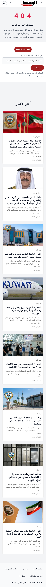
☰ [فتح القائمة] (41, 3)
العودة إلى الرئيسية (23, 49)
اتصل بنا (22, 576)
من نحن (25, 569)
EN (4, 3)
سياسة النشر (38, 569)
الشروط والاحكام (36, 576)
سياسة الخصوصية (11, 569)
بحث (37, 68)
